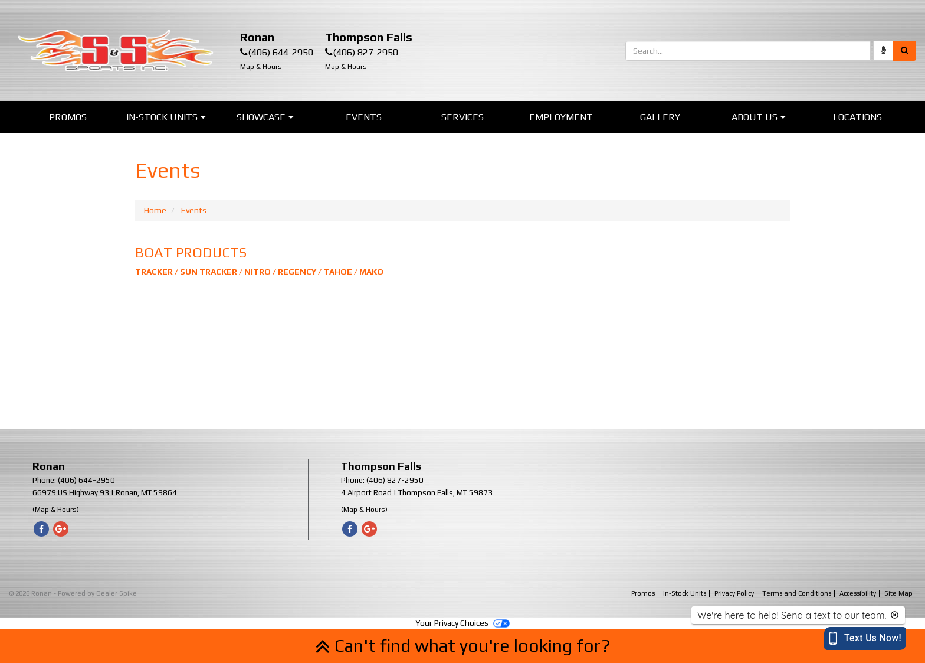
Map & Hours (261, 67)
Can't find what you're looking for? (463, 645)
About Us (759, 117)
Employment (561, 117)
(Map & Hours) (55, 509)
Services (462, 117)
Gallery (660, 117)
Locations (857, 117)
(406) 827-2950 (365, 52)
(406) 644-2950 (280, 52)
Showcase (265, 117)
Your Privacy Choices (462, 623)
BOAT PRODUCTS (191, 252)
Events (364, 117)
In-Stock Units (166, 117)
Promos (68, 117)
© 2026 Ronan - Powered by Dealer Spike (73, 593)
